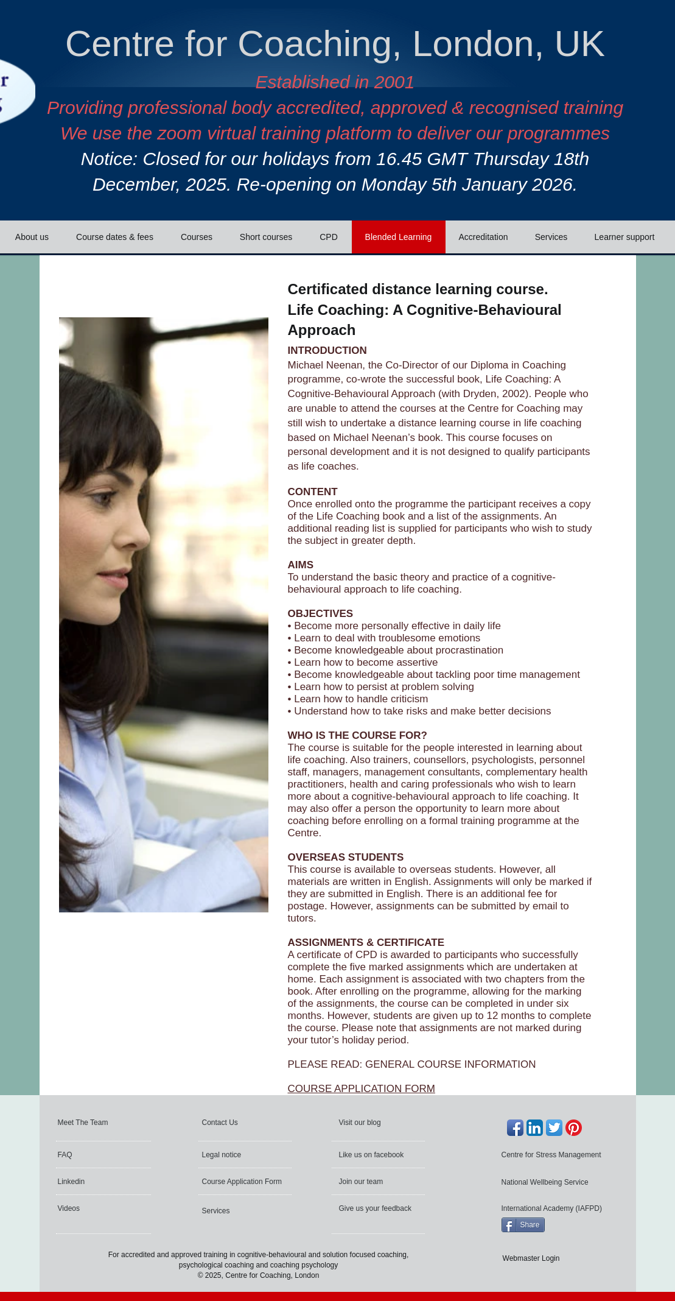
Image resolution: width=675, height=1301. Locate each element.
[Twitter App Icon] (554, 1127)
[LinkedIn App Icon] (534, 1127)
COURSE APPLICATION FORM (361, 1089)
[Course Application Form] (243, 1181)
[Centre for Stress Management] (554, 1154)
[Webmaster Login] (531, 1258)
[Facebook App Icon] (515, 1127)
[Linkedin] (91, 1181)
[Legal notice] (237, 1155)
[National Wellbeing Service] (547, 1182)
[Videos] (91, 1208)
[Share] (523, 1225)
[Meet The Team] (104, 1122)
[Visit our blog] (366, 1122)
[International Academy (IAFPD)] (553, 1208)
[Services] (234, 1211)
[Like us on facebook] (373, 1155)
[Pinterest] (573, 1127)
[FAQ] (94, 1155)
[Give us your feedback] (376, 1208)
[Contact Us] (231, 1122)
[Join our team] (372, 1181)
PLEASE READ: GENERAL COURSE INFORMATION (412, 1064)
